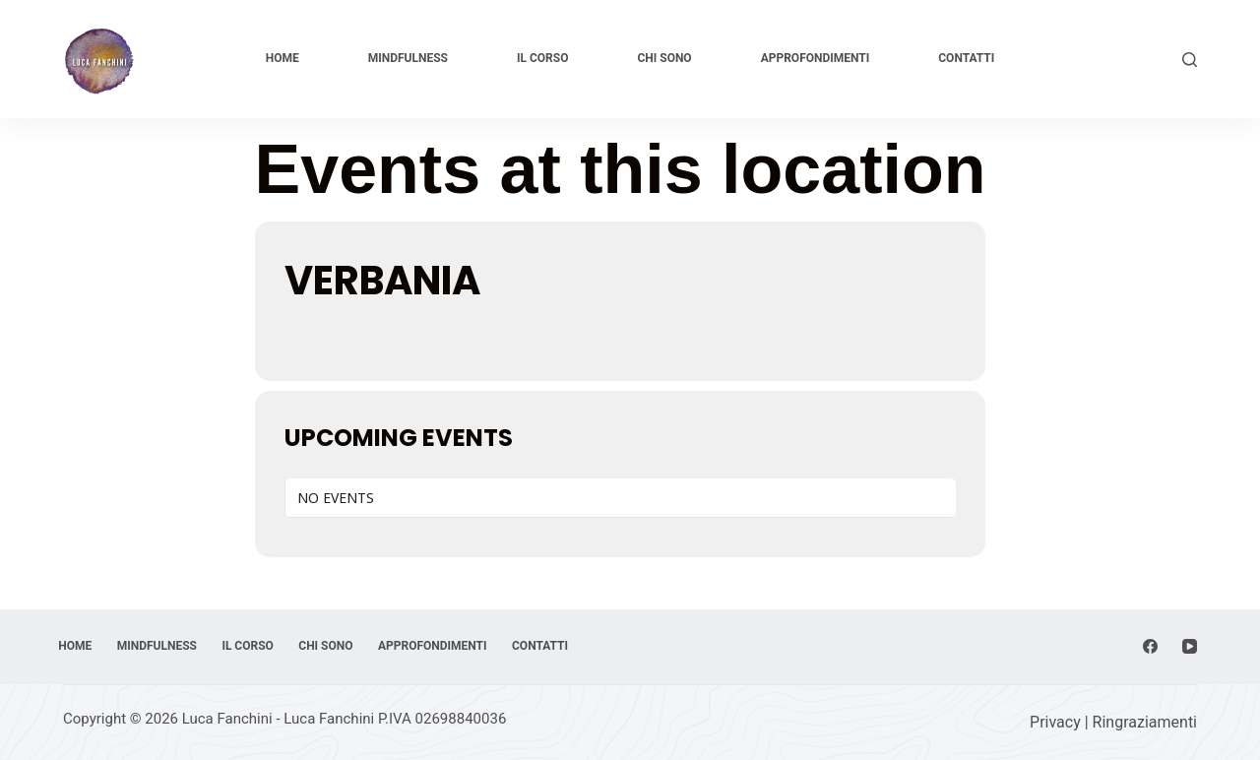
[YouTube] (1189, 613)
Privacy (1055, 722)
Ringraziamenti (1145, 722)
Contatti (966, 58)
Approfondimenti (815, 58)
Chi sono (664, 58)
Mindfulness (408, 58)
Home (282, 58)
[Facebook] (1150, 613)
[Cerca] (1189, 59)
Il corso (542, 58)
